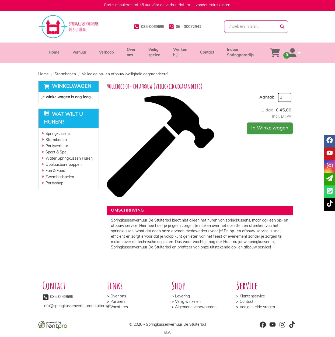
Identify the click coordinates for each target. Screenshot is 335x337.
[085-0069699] (149, 26)
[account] (294, 52)
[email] (329, 179)
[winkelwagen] (275, 53)
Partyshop (54, 183)
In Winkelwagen (269, 128)
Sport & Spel (56, 152)
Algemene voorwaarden (196, 307)
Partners (117, 302)
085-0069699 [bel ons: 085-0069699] (61, 297)
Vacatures (119, 307)
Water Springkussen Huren (69, 159)
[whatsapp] (185, 26)
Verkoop (106, 53)
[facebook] (263, 324)
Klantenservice (252, 296)
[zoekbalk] (256, 26)
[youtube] (272, 324)
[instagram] (282, 324)
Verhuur (79, 53)
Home (54, 53)
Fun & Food (55, 171)
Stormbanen (65, 74)
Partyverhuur (57, 146)
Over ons (118, 296)
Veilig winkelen (188, 302)
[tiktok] (292, 324)
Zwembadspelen (60, 177)
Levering (182, 296)
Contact (207, 53)
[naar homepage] (78, 27)
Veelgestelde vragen (257, 307)
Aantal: (266, 97)
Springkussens (58, 134)
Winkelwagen (71, 86)
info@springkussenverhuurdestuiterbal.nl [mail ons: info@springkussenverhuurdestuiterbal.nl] (78, 306)
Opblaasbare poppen (64, 165)
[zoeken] (282, 26)
